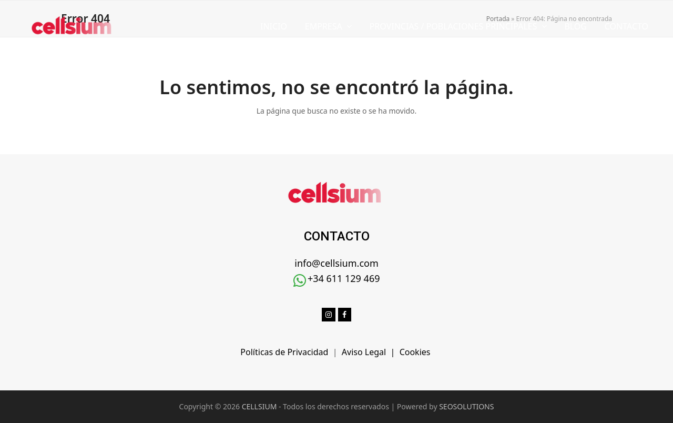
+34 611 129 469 (344, 278)
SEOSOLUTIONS (466, 406)
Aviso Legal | (371, 352)
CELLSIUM (259, 406)
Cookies (416, 352)
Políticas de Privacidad (286, 352)
